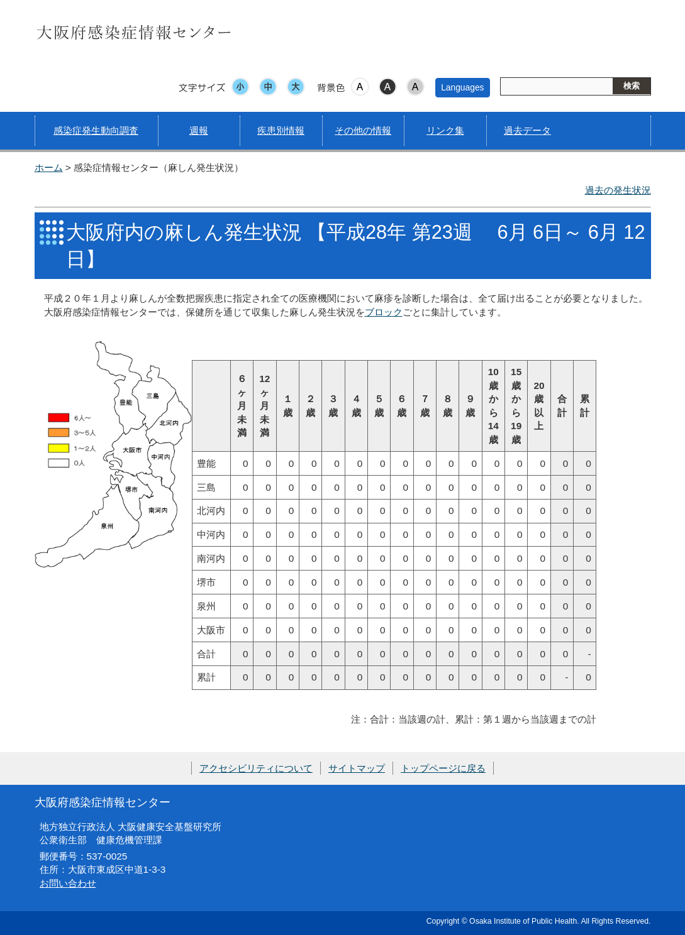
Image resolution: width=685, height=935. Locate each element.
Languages (462, 87)
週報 (198, 130)
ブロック (384, 312)
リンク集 (445, 130)
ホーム (49, 167)
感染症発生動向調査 (95, 130)
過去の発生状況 (618, 190)
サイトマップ (356, 768)
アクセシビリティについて (256, 768)
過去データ (527, 130)
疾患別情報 (280, 130)
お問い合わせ (68, 883)
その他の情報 (363, 130)
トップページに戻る (443, 768)
